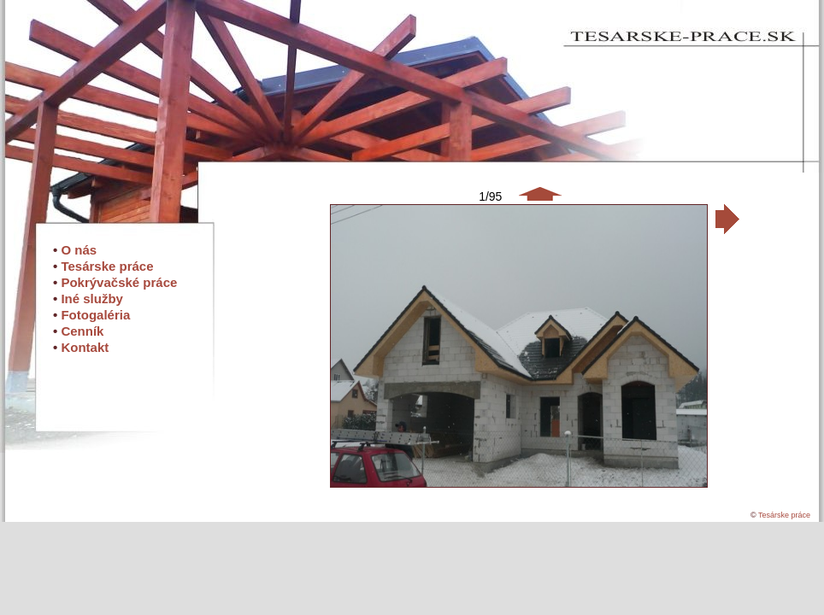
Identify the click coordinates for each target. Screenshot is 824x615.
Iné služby (92, 298)
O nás (79, 250)
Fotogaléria (95, 315)
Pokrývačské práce (119, 282)
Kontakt (85, 347)
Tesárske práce (107, 266)
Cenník (82, 331)
